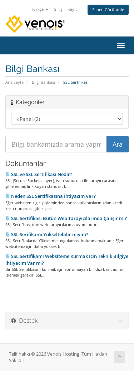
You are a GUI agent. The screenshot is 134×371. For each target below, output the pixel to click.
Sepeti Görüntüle (108, 9)
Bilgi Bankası (43, 82)
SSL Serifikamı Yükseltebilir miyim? (46, 234)
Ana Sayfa (14, 82)
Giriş (58, 9)
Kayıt (72, 9)
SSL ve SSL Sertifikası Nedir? (38, 174)
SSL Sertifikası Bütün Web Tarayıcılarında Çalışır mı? (66, 218)
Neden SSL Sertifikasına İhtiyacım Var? (50, 196)
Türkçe (39, 9)
